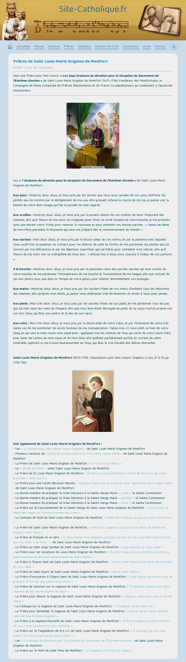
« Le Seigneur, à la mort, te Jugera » (108, 651)
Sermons (54, 47)
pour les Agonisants (40, 68)
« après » (125, 503)
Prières (69, 47)
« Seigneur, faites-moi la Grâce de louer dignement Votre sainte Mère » (92, 486)
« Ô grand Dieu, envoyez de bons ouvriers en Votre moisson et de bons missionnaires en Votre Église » (91, 555)
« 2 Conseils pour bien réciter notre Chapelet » (53, 449)
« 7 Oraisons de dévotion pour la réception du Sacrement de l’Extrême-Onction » (77, 641)
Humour (160, 47)
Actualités (23, 47)
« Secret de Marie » (33, 469)
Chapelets (84, 47)
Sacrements (131, 47)
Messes (39, 47)
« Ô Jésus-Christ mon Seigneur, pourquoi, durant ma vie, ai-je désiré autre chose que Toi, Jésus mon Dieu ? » (91, 540)
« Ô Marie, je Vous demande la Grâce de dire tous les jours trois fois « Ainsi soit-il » (89, 476)
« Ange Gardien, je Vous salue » (141, 547)
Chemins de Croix (107, 47)
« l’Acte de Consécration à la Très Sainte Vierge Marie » (84, 454)
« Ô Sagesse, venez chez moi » (134, 606)
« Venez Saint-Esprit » (125, 572)
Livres (147, 47)
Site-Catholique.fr (93, 9)
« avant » (124, 493)
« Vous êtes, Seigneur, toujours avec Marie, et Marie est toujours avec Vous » (89, 530)
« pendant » (126, 498)
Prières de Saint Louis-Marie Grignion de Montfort (60, 61)
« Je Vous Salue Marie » (104, 464)
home (10, 47)
